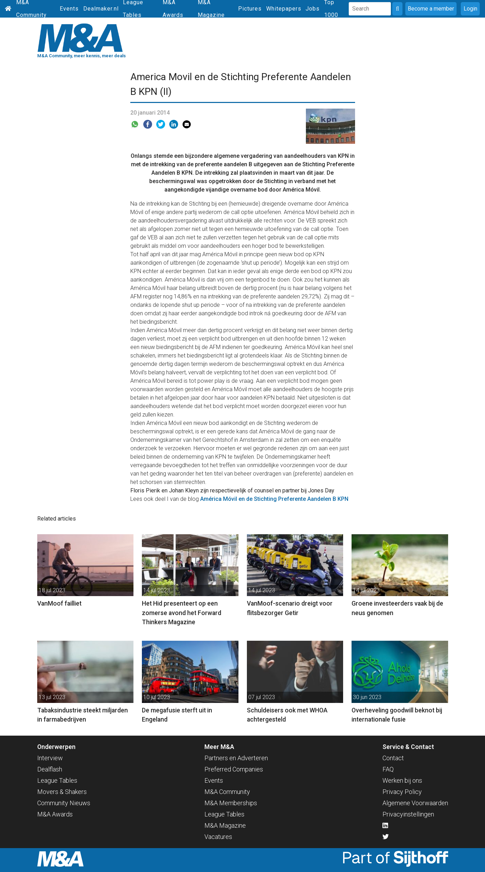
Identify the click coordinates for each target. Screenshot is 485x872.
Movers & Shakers (62, 791)
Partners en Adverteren (236, 758)
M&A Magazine (225, 825)
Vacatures (218, 836)
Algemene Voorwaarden (415, 803)
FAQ (388, 769)
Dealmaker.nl (101, 8)
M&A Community (227, 791)
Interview (50, 758)
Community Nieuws (63, 803)
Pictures (250, 8)
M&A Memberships (230, 803)
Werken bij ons (402, 780)
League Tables (57, 780)
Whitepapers (283, 8)
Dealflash (49, 769)
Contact (393, 758)
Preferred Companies (233, 769)
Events (69, 8)
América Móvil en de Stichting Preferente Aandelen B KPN (274, 499)
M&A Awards (55, 814)
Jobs (313, 8)
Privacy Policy (402, 791)
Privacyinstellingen (408, 814)
